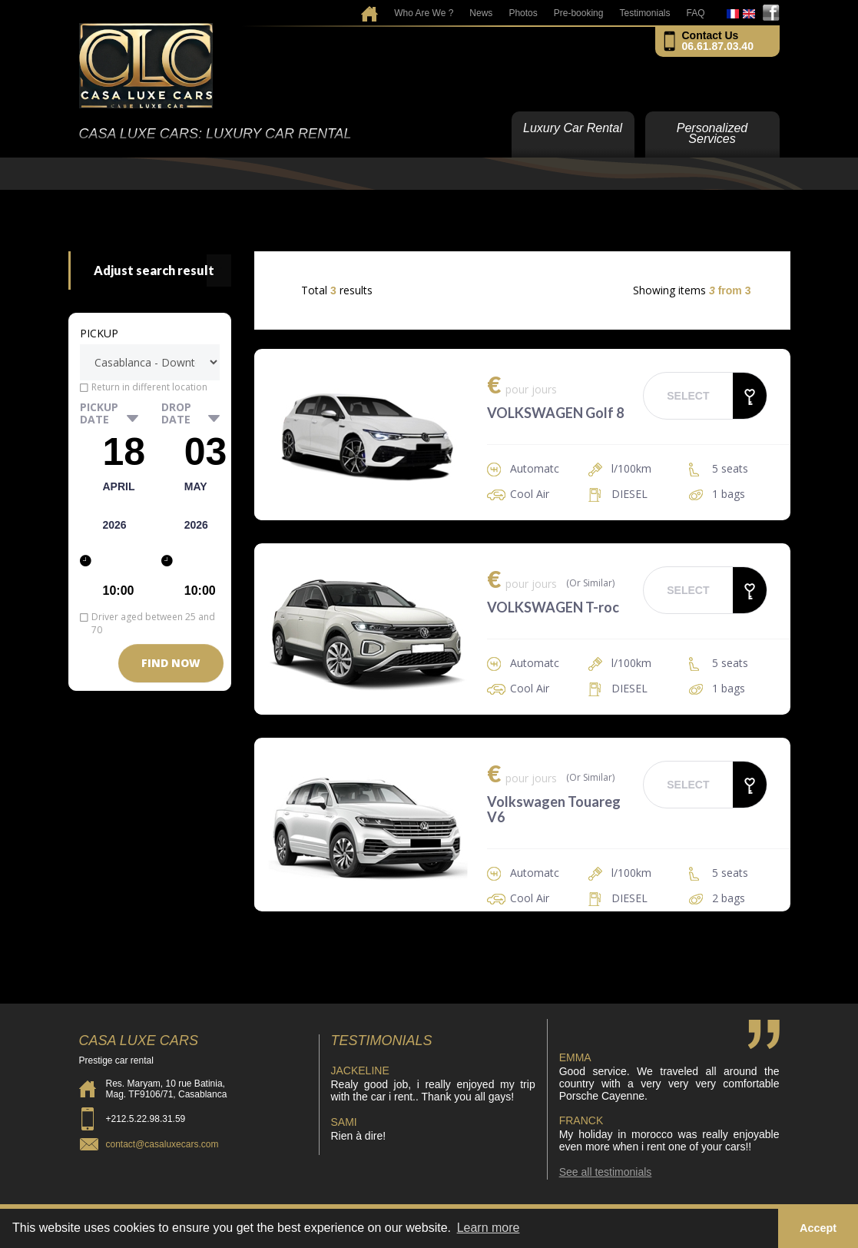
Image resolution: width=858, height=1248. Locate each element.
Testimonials (644, 13)
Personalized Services (712, 133)
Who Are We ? (423, 13)
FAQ (695, 13)
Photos (523, 13)
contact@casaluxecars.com (162, 1144)
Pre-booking (579, 13)
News (480, 13)
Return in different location (149, 386)
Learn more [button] (488, 1227)
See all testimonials (605, 1172)
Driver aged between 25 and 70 (153, 623)
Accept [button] (818, 1228)
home (370, 8)
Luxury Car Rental (572, 127)
